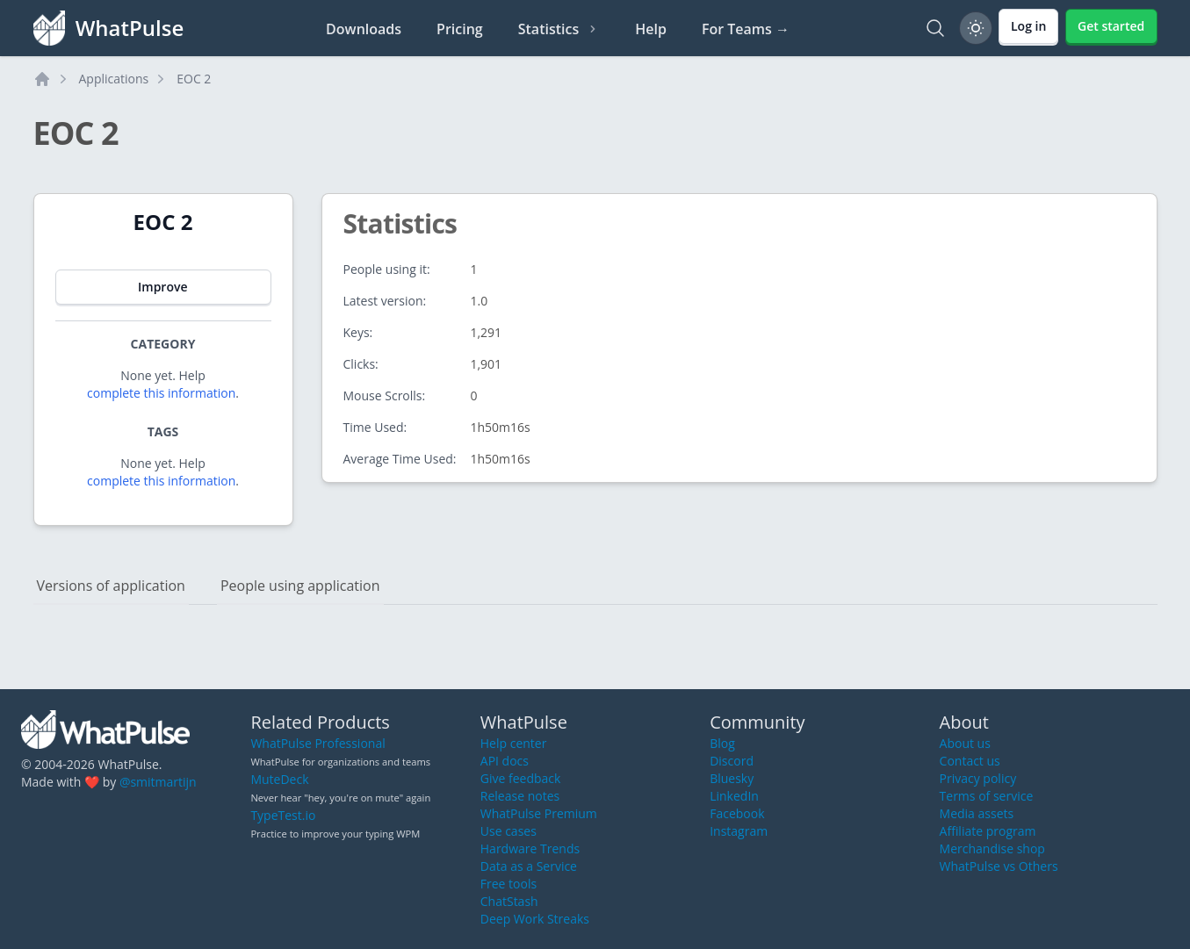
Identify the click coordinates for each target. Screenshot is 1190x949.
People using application (300, 585)
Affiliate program (988, 831)
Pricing (459, 29)
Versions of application (111, 585)
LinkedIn (734, 795)
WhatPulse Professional (317, 743)
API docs (504, 760)
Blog (722, 743)
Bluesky (732, 778)
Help (651, 29)
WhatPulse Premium (538, 813)
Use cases (508, 831)
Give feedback (520, 778)
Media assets (977, 813)
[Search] (935, 28)
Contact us (970, 760)
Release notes (519, 795)
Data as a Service (528, 866)
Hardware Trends (530, 848)
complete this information (161, 393)
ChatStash (509, 901)
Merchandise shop (992, 848)
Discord (732, 760)
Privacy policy (978, 778)
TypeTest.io (282, 815)
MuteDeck (279, 779)
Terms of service (987, 795)
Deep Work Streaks (534, 918)
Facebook (737, 813)
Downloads (363, 29)
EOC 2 (194, 78)
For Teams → (746, 29)
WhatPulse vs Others (999, 866)
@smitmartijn (158, 781)
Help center (513, 743)
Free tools (508, 883)
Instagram (739, 831)
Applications (114, 78)
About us (965, 743)
